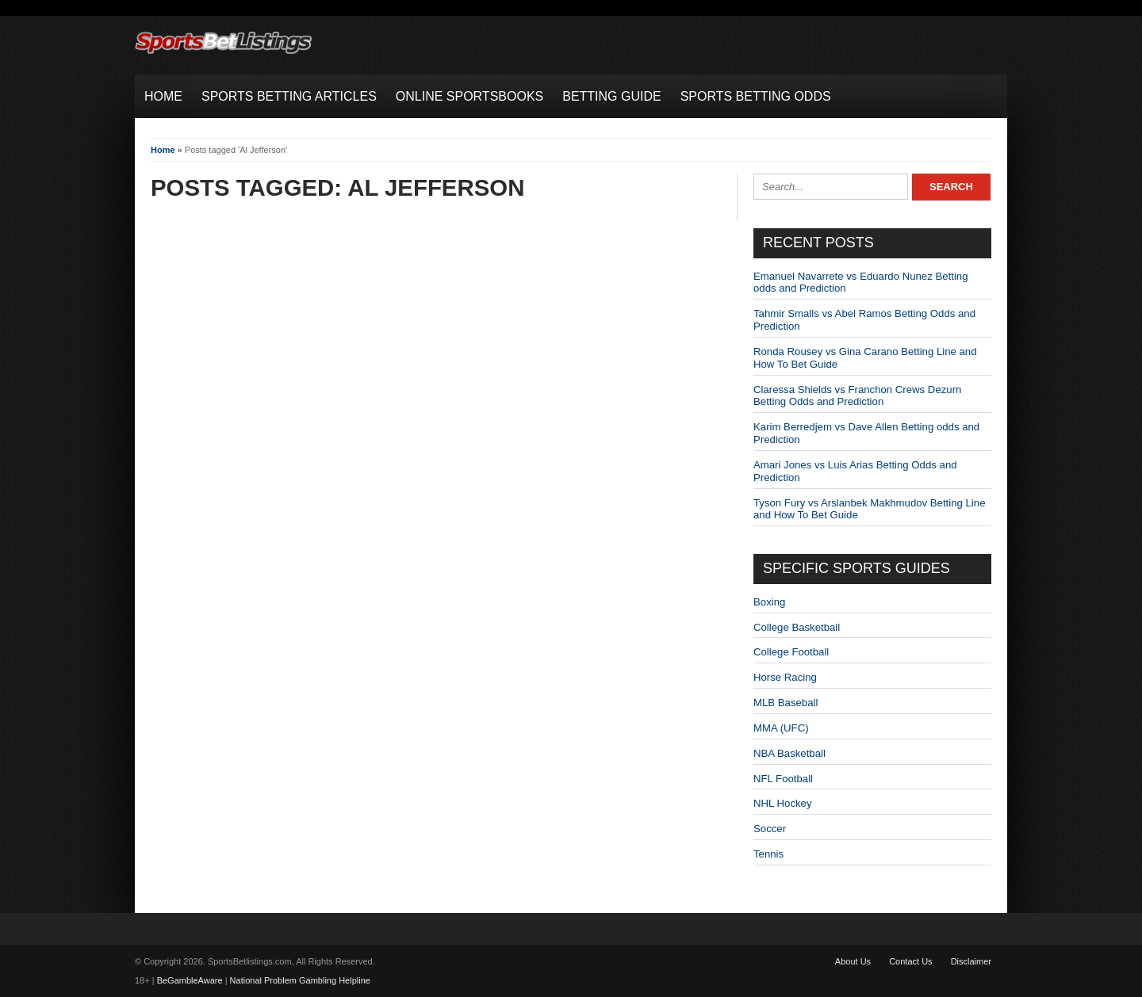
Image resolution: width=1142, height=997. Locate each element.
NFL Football (783, 779)
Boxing (769, 602)
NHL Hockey (782, 803)
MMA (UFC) (781, 728)
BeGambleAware (190, 980)
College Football (791, 652)
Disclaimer (971, 961)
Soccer (769, 829)
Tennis (768, 854)
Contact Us (910, 961)
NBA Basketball (789, 753)
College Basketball (796, 627)
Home (163, 150)
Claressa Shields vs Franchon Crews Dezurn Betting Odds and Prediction (857, 396)
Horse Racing (785, 677)
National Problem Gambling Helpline (300, 980)
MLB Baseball (785, 703)
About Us (853, 961)
